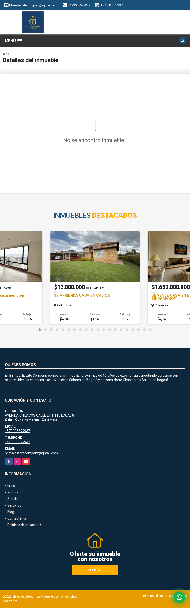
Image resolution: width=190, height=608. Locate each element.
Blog (10, 512)
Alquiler (13, 499)
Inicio (6, 54)
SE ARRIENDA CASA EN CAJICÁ (82, 295)
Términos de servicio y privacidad (165, 596)
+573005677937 (79, 5)
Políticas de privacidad (24, 525)
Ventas (12, 492)
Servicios (14, 505)
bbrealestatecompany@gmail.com (31, 453)
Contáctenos (17, 518)
